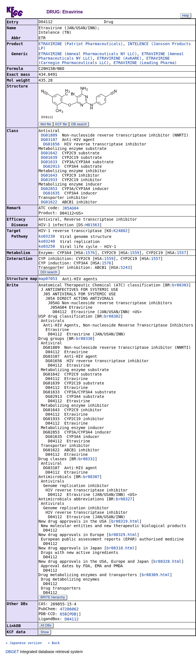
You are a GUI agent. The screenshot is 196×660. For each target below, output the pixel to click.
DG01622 (49, 202)
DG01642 (49, 153)
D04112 (71, 619)
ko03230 (47, 237)
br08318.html (120, 548)
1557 (181, 253)
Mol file (46, 125)
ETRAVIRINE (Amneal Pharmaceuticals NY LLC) (88, 54)
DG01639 (49, 158)
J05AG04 (70, 208)
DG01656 (51, 144)
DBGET (12, 652)
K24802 (120, 231)
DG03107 (49, 140)
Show (45, 633)
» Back (54, 644)
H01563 (92, 225)
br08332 (86, 459)
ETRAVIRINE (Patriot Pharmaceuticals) (81, 44)
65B (63, 614)
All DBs (46, 626)
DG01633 (49, 162)
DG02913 (51, 167)
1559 (134, 253)
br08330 (84, 339)
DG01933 (49, 180)
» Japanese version (24, 644)
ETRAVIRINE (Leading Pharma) (145, 63)
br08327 (124, 499)
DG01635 (51, 193)
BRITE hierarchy (53, 598)
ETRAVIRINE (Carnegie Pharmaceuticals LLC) (104, 61)
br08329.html (123, 535)
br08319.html (125, 522)
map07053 (48, 279)
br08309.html (156, 575)
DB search (79, 125)
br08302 (112, 317)
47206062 (69, 609)
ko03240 (47, 242)
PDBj (74, 614)
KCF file (61, 125)
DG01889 (49, 135)
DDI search (49, 273)
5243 (125, 268)
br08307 (91, 477)
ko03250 (47, 247)
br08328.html (167, 562)
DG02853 (49, 189)
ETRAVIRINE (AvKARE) (119, 59)
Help (185, 16)
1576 (90, 253)
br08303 (180, 285)
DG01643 (49, 176)
